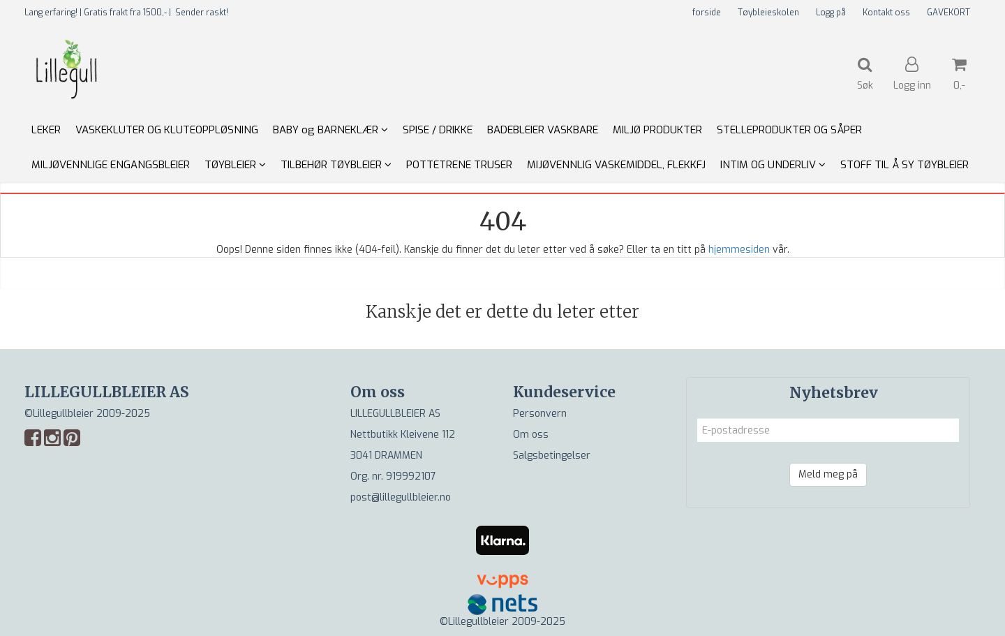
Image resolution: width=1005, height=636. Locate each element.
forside (706, 12)
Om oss (531, 434)
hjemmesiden (739, 249)
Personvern (540, 413)
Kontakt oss (886, 12)
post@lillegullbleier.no (400, 497)
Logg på (831, 12)
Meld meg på (828, 474)
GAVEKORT (948, 12)
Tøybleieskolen (768, 12)
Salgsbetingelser (551, 455)
